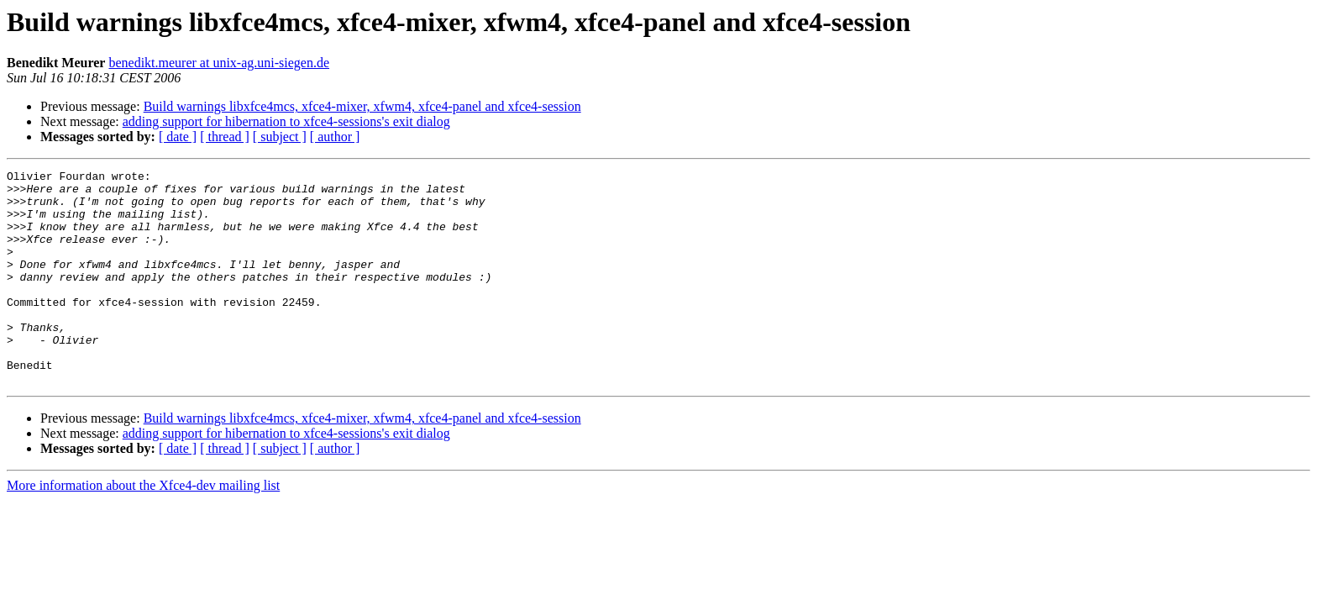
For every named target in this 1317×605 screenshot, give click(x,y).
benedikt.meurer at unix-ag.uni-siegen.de (218, 62)
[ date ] (178, 136)
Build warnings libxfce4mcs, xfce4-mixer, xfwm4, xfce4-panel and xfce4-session (362, 106)
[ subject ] (280, 136)
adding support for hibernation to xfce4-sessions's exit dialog (286, 121)
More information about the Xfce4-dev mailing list (143, 528)
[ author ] (335, 136)
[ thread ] (224, 136)
